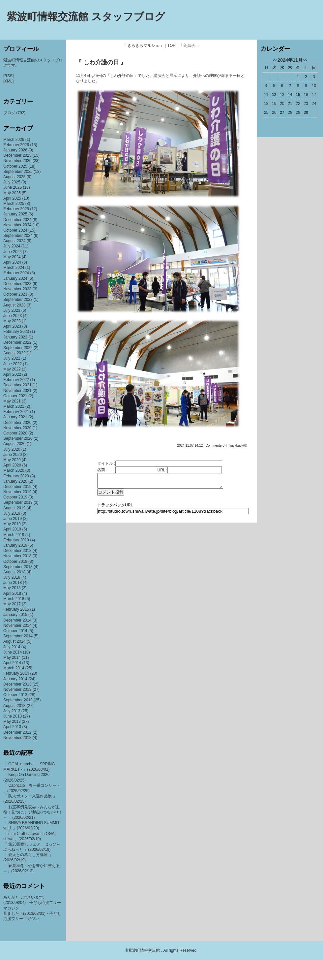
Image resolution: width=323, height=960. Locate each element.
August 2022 (14, 353)
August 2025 (14, 177)
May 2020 (12, 460)
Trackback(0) (237, 445)
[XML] (8, 81)
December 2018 (17, 550)
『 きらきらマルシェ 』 (143, 45)
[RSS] (8, 76)
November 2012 (17, 737)
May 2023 (12, 321)
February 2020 (16, 476)
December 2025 (17, 155)
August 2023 (14, 305)
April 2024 (12, 262)
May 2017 (12, 604)
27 (282, 112)
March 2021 (13, 406)
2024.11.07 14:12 (190, 445)
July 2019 (11, 513)
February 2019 (16, 540)
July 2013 (11, 711)
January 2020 (15, 481)
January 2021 (15, 417)
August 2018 (14, 572)
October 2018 (15, 561)
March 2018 (13, 598)
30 (306, 112)
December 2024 (17, 219)
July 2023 (11, 310)
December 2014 (17, 620)
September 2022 (18, 347)
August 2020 (14, 443)
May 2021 (12, 401)
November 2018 (17, 556)
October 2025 (15, 166)
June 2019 (12, 518)
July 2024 (11, 246)
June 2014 (12, 652)
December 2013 (17, 684)
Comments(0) (215, 445)
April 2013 (12, 726)
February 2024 (16, 273)
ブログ (9, 113)
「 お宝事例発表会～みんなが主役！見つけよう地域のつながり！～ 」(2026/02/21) (33, 812)
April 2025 (12, 198)
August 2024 (14, 241)
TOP (171, 45)
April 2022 (12, 374)
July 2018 (11, 577)
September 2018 (18, 566)
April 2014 (12, 662)
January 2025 (15, 214)
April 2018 (12, 593)
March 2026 (13, 139)
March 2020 (13, 470)
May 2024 (12, 257)
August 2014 (14, 641)
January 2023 (15, 337)
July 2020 (11, 449)
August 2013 (14, 705)
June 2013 (12, 716)
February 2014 (16, 673)
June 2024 (12, 251)
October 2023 (15, 294)
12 (274, 94)
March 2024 (13, 267)
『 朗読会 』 (190, 45)
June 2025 (12, 187)
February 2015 (16, 609)
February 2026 (16, 145)
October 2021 (15, 396)
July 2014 (11, 647)
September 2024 (18, 235)
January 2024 (15, 278)
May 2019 (12, 524)
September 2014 (18, 636)
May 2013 (12, 721)
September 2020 (18, 438)
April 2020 (12, 465)
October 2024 (15, 230)
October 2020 (15, 433)
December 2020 (17, 422)
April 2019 (12, 529)
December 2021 (17, 385)
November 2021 (17, 390)
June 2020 (12, 454)
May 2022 (12, 369)
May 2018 (12, 588)
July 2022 (11, 358)
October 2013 (15, 694)
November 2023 (17, 289)
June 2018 (12, 582)
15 (298, 94)
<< (275, 60)
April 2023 (12, 326)
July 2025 (11, 182)
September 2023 (18, 299)
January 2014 (15, 679)
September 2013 (18, 700)
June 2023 (12, 315)
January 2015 (15, 614)
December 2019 (17, 486)
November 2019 (17, 492)
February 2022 (16, 379)
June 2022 (12, 364)
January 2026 (15, 150)
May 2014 (12, 657)
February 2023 (16, 331)
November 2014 (17, 625)
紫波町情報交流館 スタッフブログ (86, 16)
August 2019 (14, 508)
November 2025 (17, 160)
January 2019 (15, 545)
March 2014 (13, 668)
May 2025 (12, 193)
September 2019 (18, 502)
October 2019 (15, 497)
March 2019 (13, 534)
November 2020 (17, 428)
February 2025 (16, 209)
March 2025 (13, 203)
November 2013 (17, 689)
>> (305, 60)
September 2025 (18, 171)
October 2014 (15, 630)
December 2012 (17, 732)
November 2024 (17, 225)
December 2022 (17, 342)
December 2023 (17, 283)
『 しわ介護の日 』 (101, 62)
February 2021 (16, 411)
